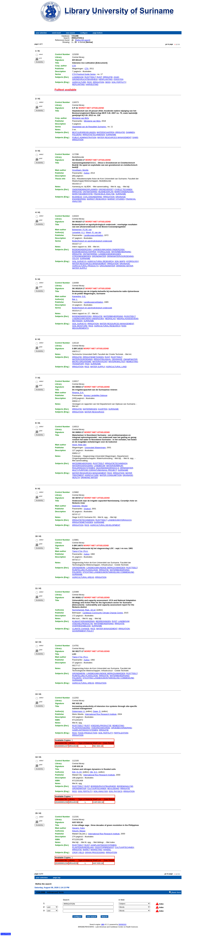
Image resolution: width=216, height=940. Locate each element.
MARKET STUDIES (115, 199)
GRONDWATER (99, 256)
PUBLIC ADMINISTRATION (84, 137)
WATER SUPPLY (79, 268)
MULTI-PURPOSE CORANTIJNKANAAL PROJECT (94, 470)
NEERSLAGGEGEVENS (127, 318)
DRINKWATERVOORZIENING (120, 256)
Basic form (176, 890)
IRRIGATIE (108, 77)
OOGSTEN (118, 79)
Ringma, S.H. (78, 392)
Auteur (86, 173)
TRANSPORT (78, 364)
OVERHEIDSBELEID (81, 626)
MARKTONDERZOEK (124, 192)
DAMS (135, 137)
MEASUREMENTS (80, 328)
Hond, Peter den (79, 445)
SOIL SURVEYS (79, 261)
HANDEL (107, 849)
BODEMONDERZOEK (82, 249)
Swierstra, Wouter (80, 506)
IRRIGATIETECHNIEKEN (93, 134)
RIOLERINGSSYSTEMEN (83, 468)
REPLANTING (78, 84)
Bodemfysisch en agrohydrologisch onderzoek (92, 241)
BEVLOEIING (113, 788)
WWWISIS (122, 922)
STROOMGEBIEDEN (81, 256)
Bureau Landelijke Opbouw (95, 395)
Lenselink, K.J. (78, 232)
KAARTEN (102, 409)
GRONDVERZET (106, 189)
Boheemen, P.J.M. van (82, 229)
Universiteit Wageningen (95, 447)
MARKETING (96, 849)
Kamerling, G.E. (79, 296)
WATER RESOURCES (94, 412)
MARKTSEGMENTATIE (82, 194)
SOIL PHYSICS (115, 791)
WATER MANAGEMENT (106, 629)
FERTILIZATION (121, 733)
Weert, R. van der (93, 232)
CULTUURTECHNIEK (96, 788)
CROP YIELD (78, 852)
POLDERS (76, 134)
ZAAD (116, 77)
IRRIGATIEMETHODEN (93, 357)
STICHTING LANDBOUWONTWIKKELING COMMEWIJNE (108, 572)
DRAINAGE (125, 263)
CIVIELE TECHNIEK (123, 189)
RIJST (99, 77)
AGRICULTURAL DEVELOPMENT (105, 525)
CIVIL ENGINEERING (92, 197)
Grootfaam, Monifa (80, 170)
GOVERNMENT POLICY (83, 631)
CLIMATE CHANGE (80, 629)
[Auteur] (87, 509)
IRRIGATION (98, 82)
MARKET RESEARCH (96, 199)
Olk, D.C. (94, 772)
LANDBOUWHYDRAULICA (120, 520)
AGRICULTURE (79, 82)
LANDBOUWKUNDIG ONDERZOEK (108, 249)
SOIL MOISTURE (79, 326)
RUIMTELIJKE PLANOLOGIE (85, 570)
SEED (107, 82)
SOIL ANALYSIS (100, 791)
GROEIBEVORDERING (121, 728)
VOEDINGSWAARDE (100, 728)
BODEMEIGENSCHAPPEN (84, 252)
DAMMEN (130, 132)
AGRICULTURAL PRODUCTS (85, 266)
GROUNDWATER (107, 266)
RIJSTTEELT (90, 77)
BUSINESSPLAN (105, 192)
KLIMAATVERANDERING (83, 621)
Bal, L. (75, 299)
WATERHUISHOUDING (82, 466)
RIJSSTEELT (129, 316)
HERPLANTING (105, 79)
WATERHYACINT (99, 361)
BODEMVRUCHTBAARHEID (103, 786)
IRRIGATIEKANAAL (102, 359)
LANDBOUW (77, 77)
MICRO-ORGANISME (81, 361)
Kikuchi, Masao (78, 831)
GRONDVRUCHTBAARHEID (85, 79)
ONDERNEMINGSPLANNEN (85, 189)
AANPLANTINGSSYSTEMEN (85, 730)
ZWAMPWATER (130, 359)
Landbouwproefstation (93, 235)
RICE (89, 82)
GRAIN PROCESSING (95, 852)
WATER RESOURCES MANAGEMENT (114, 137)
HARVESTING (92, 84)
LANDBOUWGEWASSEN (109, 254)
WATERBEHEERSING (121, 252)
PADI (87, 364)
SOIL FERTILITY (119, 82)
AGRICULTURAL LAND (116, 367)
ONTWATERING (90, 192)
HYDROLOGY (132, 261)
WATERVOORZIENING (82, 359)
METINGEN (77, 321)
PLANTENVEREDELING (83, 847)
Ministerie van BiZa (80, 118)
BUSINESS (77, 197)
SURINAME (111, 134)
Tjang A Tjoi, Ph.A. (80, 551)
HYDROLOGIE (103, 252)
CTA (74, 66)
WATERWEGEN (90, 409)
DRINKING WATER (124, 266)
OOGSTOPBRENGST (104, 847)
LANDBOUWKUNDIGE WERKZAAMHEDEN (105, 568)
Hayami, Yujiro (78, 828)
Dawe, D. (97, 711)
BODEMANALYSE (125, 786)
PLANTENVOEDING (81, 728)
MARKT (86, 849)
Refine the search (83, 40)
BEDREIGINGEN (103, 621)
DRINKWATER (126, 468)
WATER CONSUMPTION (111, 475)
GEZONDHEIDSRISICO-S (107, 468)
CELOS (75, 258)
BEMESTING (132, 361)
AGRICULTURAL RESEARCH (100, 261)
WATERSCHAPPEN (105, 132)
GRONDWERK (78, 568)
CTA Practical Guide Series (84, 74)
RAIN (123, 326)
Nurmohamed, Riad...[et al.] (84, 610)
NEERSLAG (110, 318)
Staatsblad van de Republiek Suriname (89, 127)
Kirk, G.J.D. (77, 772)
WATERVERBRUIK (114, 466)
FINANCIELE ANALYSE (104, 194)
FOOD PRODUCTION (87, 733)
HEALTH (76, 477)
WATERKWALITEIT (116, 361)
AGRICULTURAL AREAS (83, 577)
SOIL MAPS (120, 261)
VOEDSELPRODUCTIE (82, 623)
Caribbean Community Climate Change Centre (102, 613)
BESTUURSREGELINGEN (84, 132)
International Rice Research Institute (101, 714)
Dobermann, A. (78, 711)
